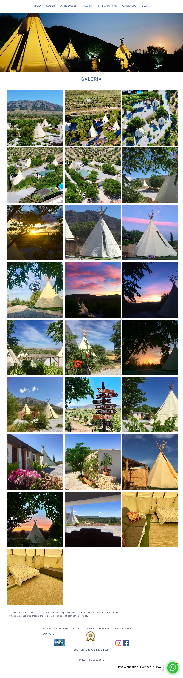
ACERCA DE (61, 628)
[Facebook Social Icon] (126, 643)
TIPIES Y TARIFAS (122, 628)
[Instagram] (118, 643)
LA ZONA (76, 628)
